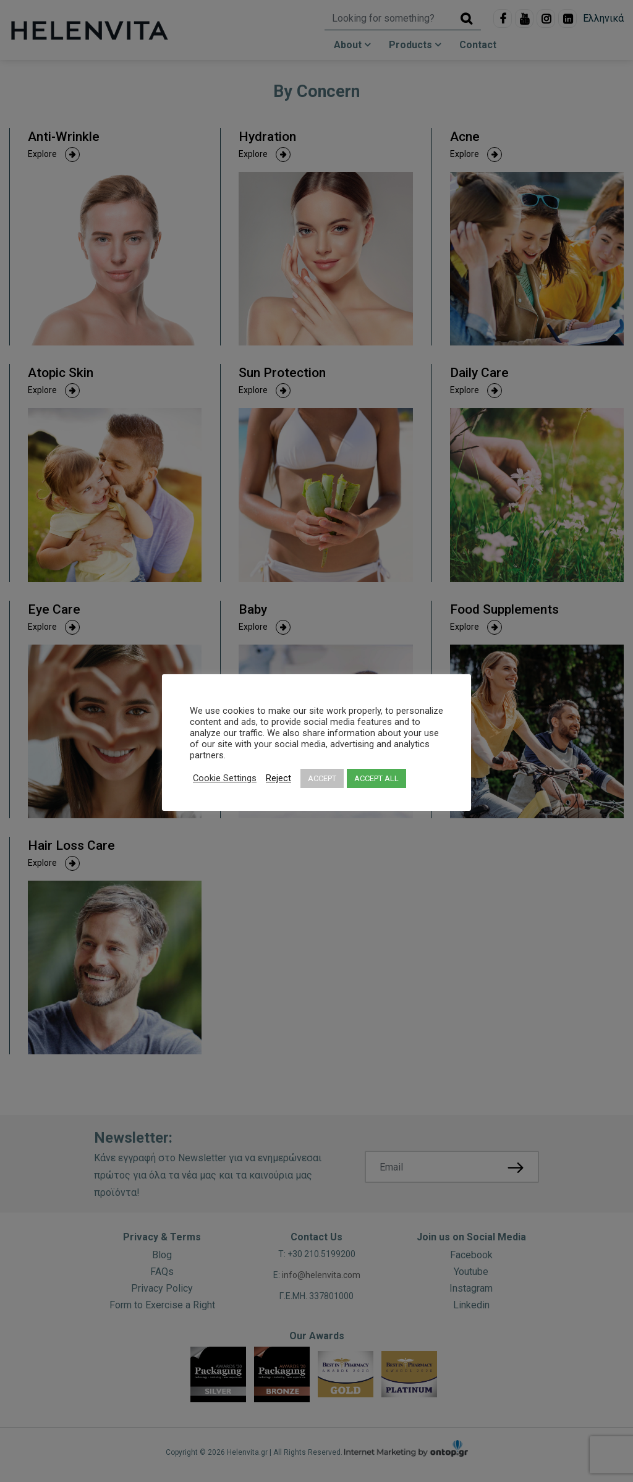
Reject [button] (278, 778)
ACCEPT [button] (322, 778)
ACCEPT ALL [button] (376, 778)
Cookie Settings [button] (225, 778)
